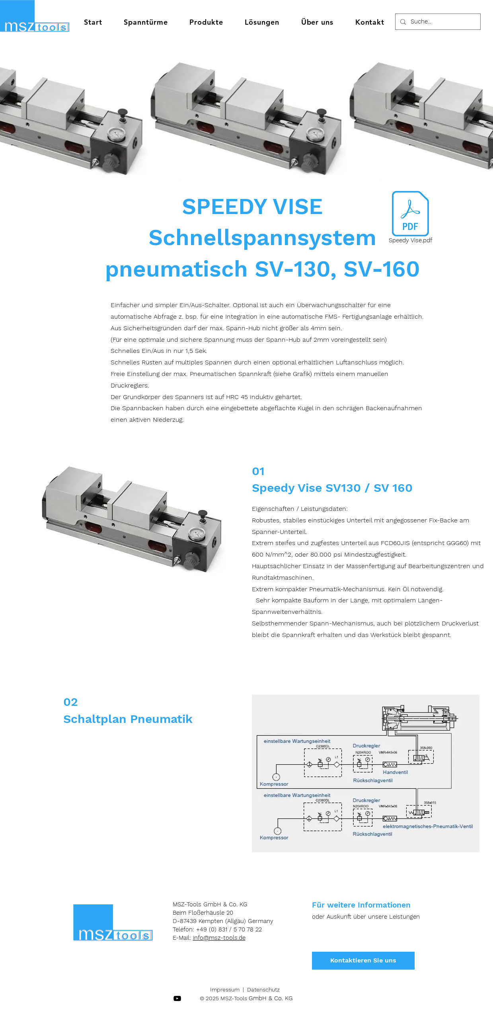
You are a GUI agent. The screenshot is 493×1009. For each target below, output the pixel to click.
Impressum (225, 989)
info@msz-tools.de (219, 937)
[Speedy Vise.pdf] (410, 219)
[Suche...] (437, 21)
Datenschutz (263, 989)
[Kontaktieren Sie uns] (363, 961)
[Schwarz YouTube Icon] (177, 998)
